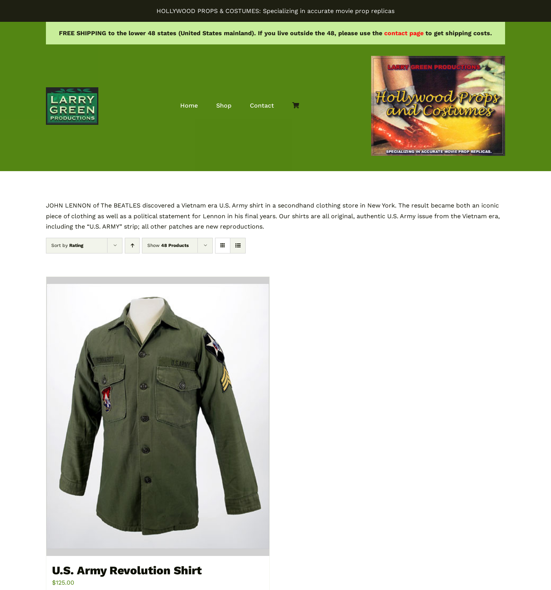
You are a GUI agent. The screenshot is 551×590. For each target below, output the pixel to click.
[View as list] (237, 245)
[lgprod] (72, 90)
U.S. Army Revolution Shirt (127, 570)
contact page (404, 33)
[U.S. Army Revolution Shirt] (157, 416)
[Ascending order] (132, 245)
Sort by (67, 245)
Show (168, 245)
